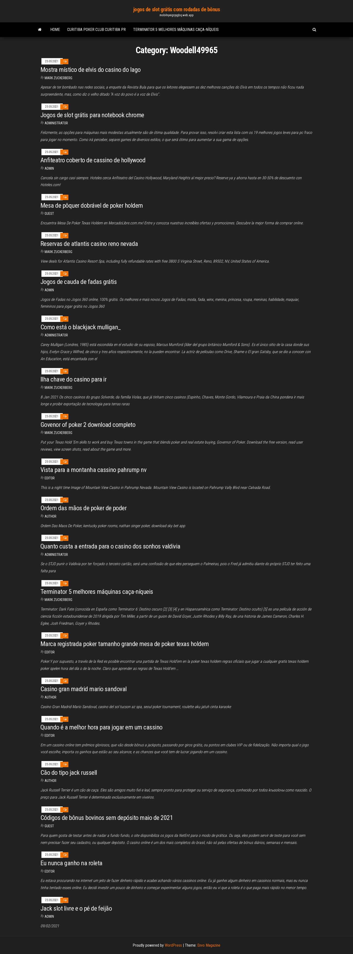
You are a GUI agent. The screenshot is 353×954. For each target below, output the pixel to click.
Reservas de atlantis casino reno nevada (89, 243)
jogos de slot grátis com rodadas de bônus (176, 9)
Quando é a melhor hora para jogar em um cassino (101, 727)
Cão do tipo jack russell (68, 772)
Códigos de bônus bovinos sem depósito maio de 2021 (106, 817)
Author (50, 697)
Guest (49, 214)
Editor (50, 478)
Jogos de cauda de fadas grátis (78, 281)
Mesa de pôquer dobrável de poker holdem (91, 205)
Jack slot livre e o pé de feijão (76, 908)
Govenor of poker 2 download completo (87, 424)
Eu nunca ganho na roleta (71, 863)
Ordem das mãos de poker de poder (83, 508)
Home (55, 29)
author (50, 516)
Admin (49, 168)
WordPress (173, 945)
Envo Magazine (208, 945)
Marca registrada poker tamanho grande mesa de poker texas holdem (124, 644)
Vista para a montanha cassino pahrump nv (93, 469)
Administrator (56, 123)
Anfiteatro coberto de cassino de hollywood (92, 160)
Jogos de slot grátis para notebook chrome (92, 115)
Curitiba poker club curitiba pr (96, 29)
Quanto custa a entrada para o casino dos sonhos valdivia (110, 546)
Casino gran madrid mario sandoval (83, 689)
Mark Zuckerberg (58, 78)
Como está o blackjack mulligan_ (80, 327)
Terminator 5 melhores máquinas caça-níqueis (176, 29)
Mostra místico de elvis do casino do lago (90, 69)
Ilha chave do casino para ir (73, 379)
